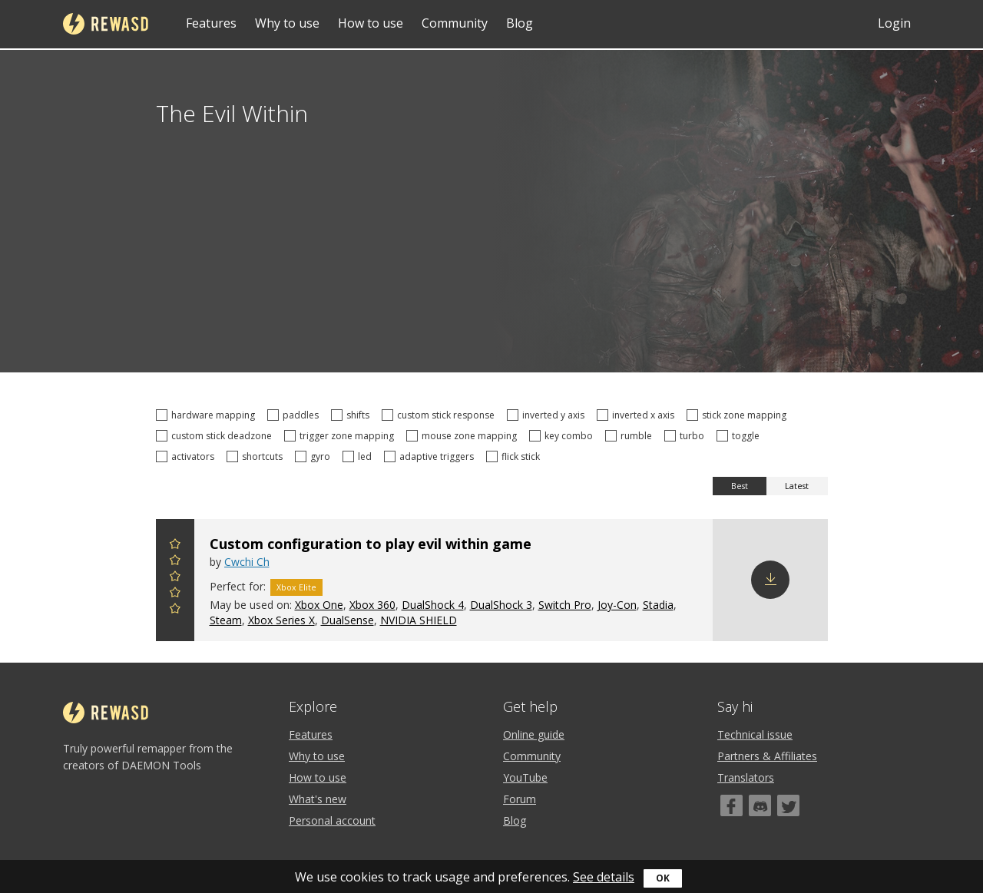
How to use (370, 23)
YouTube (525, 777)
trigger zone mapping (341, 435)
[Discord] (760, 805)
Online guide (533, 734)
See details (603, 876)
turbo (686, 435)
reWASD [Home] (105, 24)
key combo (563, 435)
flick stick (515, 456)
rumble (631, 435)
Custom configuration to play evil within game (370, 543)
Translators (745, 777)
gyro (315, 456)
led (359, 456)
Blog (519, 23)
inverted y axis (548, 415)
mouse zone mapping (463, 435)
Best (739, 486)
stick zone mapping (739, 415)
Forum (519, 799)
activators (187, 456)
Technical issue (755, 734)
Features (211, 23)
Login (894, 23)
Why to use (287, 23)
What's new (317, 799)
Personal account (332, 820)
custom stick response (440, 415)
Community (455, 23)
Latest (797, 486)
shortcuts (257, 456)
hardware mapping (208, 415)
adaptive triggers (431, 456)
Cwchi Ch (247, 561)
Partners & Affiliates (767, 756)
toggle (740, 435)
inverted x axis (638, 415)
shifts (352, 415)
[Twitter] (788, 805)
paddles (295, 415)
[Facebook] (731, 805)
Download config (770, 580)
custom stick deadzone (216, 435)
